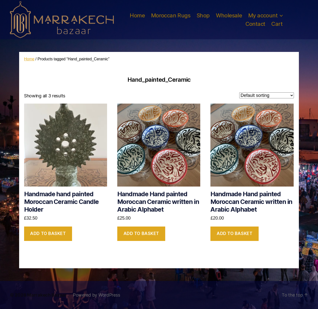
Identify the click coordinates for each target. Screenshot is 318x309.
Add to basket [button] (48, 233)
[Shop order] (266, 95)
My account (263, 15)
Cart (276, 24)
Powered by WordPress (96, 295)
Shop (203, 15)
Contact (255, 24)
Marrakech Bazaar (47, 295)
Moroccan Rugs (170, 15)
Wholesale (229, 15)
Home (137, 15)
